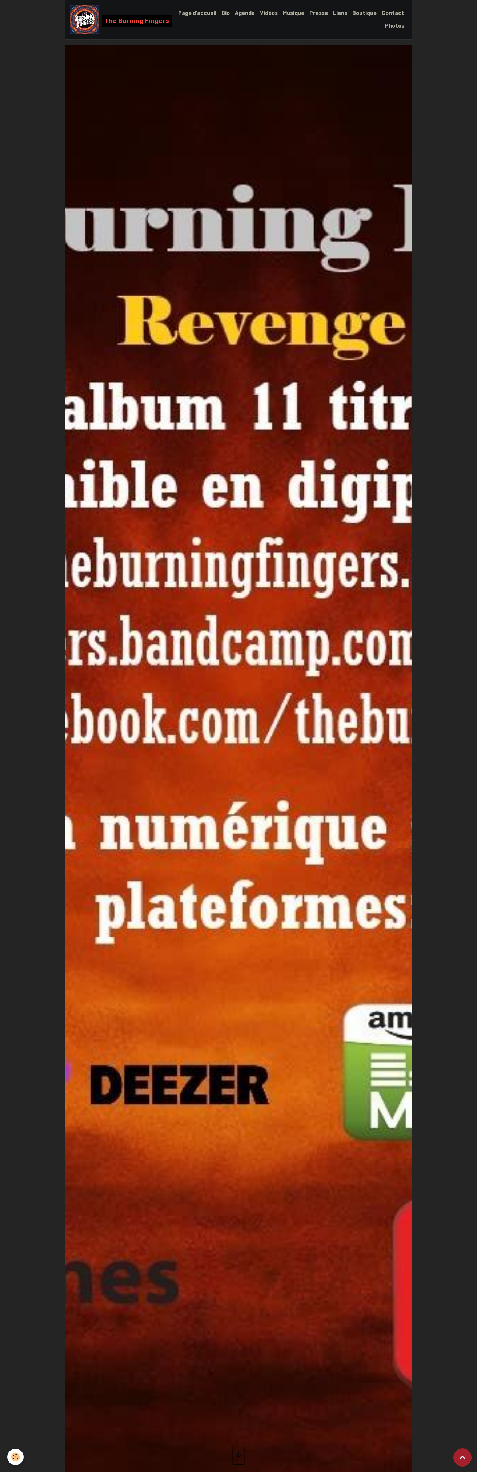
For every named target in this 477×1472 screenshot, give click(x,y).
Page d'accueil (197, 13)
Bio (225, 13)
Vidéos (269, 13)
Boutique (364, 13)
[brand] (117, 19)
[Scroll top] (462, 1457)
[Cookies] (15, 1457)
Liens (340, 13)
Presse (318, 13)
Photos (394, 26)
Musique (293, 13)
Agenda (245, 13)
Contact (393, 13)
